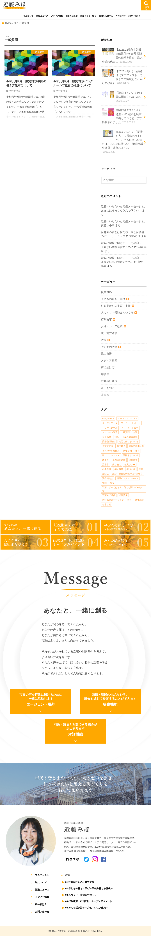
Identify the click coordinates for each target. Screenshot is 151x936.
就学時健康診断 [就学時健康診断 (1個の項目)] (136, 446)
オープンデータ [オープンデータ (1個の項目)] (109, 423)
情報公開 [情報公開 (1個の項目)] (127, 450)
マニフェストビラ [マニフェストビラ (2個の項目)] (129, 427)
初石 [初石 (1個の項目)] (117, 437)
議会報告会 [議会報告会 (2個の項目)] (107, 478)
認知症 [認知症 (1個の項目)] (105, 473)
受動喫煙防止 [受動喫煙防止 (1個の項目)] (108, 441)
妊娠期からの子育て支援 (116, 305)
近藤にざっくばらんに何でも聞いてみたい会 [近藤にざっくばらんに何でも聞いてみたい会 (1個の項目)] (122, 489)
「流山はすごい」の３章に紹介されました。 (122, 96)
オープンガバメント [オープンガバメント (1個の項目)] (127, 418)
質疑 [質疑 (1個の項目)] (112, 483)
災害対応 (106, 292)
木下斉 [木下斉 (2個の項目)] (105, 460)
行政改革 (106, 319)
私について (28, 16)
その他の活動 (109, 346)
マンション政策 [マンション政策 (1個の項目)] (109, 432)
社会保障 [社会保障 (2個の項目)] (106, 469)
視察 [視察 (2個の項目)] (141, 469)
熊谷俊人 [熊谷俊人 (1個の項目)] (116, 464)
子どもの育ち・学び (113, 299)
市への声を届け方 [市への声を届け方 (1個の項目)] (111, 450)
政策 (103, 340)
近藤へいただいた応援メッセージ (121, 206)
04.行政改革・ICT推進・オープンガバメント (88, 901)
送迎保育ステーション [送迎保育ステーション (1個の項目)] (113, 500)
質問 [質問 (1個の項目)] (104, 483)
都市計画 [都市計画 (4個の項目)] (106, 504)
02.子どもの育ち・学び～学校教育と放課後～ (89, 888)
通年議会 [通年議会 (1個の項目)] (139, 500)
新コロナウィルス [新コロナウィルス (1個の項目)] (111, 455)
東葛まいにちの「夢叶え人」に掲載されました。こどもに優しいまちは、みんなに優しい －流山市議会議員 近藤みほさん (122, 142)
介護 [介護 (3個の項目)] (135, 432)
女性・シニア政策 (112, 326)
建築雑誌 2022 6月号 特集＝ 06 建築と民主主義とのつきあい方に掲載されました (122, 116)
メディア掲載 (57, 16)
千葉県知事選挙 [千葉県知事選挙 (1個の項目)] (129, 437)
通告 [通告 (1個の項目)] (129, 500)
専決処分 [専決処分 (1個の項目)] (121, 446)
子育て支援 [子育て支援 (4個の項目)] (107, 446)
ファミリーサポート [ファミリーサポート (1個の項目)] (130, 423)
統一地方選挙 (109, 333)
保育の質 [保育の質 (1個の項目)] (106, 437)
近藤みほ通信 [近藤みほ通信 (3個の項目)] (108, 495)
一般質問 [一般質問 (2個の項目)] (125, 432)
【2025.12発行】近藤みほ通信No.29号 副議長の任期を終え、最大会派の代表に (122, 56)
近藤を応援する (106, 16)
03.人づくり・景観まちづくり (81, 895)
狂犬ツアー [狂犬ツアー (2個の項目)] (129, 464)
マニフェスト (42, 875)
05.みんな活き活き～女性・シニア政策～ (86, 907)
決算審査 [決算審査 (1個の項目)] (133, 460)
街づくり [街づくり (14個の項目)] (131, 469)
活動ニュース (42, 16)
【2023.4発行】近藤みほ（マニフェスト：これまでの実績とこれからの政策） (122, 77)
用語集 (105, 374)
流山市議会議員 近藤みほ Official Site (82, 931)
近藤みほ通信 (71, 16)
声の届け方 (120, 16)
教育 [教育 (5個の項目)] (137, 450)
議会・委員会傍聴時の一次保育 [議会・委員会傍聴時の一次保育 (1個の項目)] (127, 473)
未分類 (105, 394)
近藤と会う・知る (88, 16)
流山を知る (108, 388)
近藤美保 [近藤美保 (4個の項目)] (123, 495)
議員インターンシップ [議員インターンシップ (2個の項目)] (127, 478)
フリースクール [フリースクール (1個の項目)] (109, 427)
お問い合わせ (134, 16)
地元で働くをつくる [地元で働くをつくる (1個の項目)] (128, 441)
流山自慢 (106, 353)
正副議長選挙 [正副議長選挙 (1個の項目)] (118, 460)
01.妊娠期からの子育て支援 (79, 882)
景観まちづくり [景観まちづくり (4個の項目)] (130, 455)
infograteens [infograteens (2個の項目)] (108, 418)
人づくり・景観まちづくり (117, 312)
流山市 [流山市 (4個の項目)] (105, 464)
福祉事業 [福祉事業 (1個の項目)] (119, 469)
